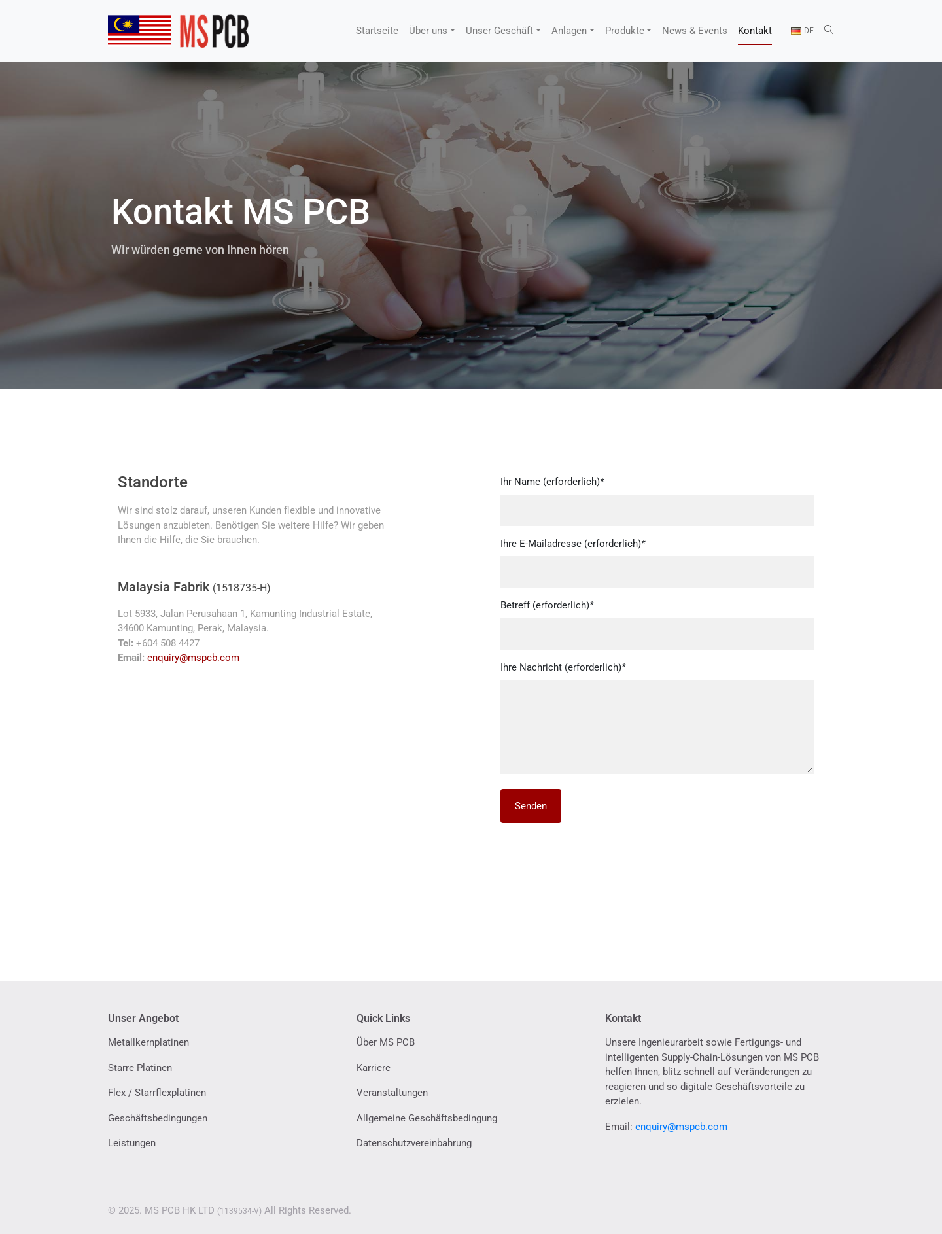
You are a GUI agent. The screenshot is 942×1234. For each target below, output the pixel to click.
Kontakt (755, 31)
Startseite (377, 31)
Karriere (374, 1068)
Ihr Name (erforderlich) (552, 481)
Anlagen (569, 31)
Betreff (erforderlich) (546, 605)
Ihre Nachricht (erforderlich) (562, 667)
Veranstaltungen (392, 1093)
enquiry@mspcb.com (193, 657)
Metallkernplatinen (148, 1042)
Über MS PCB (386, 1042)
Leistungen (132, 1143)
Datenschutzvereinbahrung (414, 1143)
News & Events (694, 31)
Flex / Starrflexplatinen (157, 1093)
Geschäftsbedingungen (157, 1118)
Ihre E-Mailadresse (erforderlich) (572, 544)
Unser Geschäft (499, 31)
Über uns (428, 31)
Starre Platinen (140, 1068)
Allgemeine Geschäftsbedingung (427, 1118)
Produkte (624, 31)
